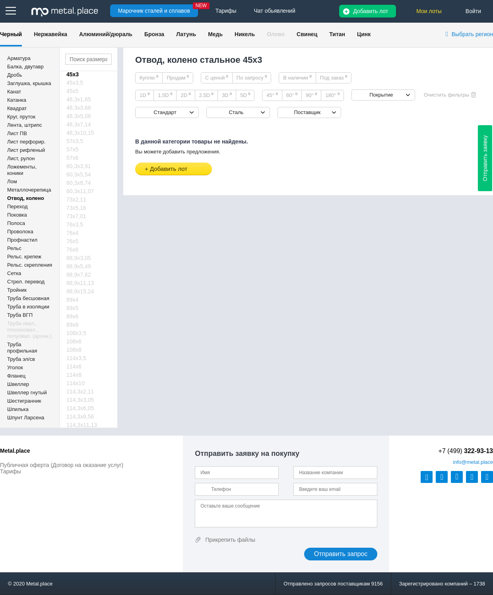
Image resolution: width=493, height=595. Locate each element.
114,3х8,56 (80, 416)
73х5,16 (76, 208)
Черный (11, 34)
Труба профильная (22, 347)
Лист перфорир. (26, 142)
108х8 (74, 350)
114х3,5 (76, 358)
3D (227, 95)
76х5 (72, 241)
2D (185, 95)
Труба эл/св (21, 359)
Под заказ (333, 77)
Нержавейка (50, 34)
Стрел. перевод (26, 282)
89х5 (72, 308)
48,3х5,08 (78, 116)
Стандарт (164, 112)
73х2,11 (76, 199)
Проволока (20, 232)
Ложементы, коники (22, 170)
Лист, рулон (21, 158)
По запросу (252, 77)
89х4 (72, 300)
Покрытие (381, 95)
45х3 (72, 74)
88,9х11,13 (80, 283)
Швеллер (18, 384)
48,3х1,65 (78, 99)
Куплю (149, 77)
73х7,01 (76, 216)
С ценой (216, 77)
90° (311, 95)
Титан (337, 34)
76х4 (72, 233)
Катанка (16, 100)
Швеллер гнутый (27, 392)
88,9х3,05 (78, 258)
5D (245, 95)
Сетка (14, 273)
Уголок (15, 367)
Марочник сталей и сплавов (154, 11)
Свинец (307, 34)
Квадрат (17, 108)
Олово (276, 34)
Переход (17, 206)
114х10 (75, 383)
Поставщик (307, 112)
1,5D (165, 95)
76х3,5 (74, 224)
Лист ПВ (17, 133)
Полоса (16, 223)
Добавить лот (370, 11)
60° (291, 95)
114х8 (74, 375)
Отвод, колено (25, 198)
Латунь (186, 34)
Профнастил (22, 240)
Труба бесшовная (28, 298)
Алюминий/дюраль (105, 34)
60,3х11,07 (80, 191)
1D (144, 95)
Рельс (14, 248)
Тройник (17, 290)
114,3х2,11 (80, 391)
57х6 (72, 158)
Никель (245, 34)
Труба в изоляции (28, 307)
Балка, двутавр (25, 67)
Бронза (154, 34)
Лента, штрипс (24, 125)
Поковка (17, 215)
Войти (473, 11)
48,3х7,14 (78, 124)
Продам (178, 77)
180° (332, 95)
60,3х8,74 (78, 183)
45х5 (72, 91)
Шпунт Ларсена (25, 418)
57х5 (72, 149)
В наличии (297, 77)
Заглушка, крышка (29, 83)
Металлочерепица (29, 190)
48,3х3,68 (78, 108)
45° (272, 95)
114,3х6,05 (80, 408)
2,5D (206, 95)
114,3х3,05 (80, 400)
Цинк (364, 34)
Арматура (19, 58)
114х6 (74, 366)
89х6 (72, 316)
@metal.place (473, 462)
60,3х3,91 (78, 166)
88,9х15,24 (80, 291)
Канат (14, 92)
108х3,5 (76, 333)
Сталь (236, 112)
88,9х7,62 (78, 274)
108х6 (74, 341)
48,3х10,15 (80, 133)
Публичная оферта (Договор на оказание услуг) (61, 465)
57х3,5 (74, 141)
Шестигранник (24, 401)
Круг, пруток (21, 117)
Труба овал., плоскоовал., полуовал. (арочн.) (29, 329)
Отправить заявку (485, 158)
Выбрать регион (472, 34)
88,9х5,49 (78, 266)
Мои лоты (429, 11)
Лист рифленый (26, 150)
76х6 (72, 249)
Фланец (16, 376)
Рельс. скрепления (29, 265)
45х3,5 (74, 82)
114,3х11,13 (81, 425)
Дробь (14, 75)
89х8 (72, 325)
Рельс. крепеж (24, 257)
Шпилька (18, 409)
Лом (12, 181)
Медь (215, 34)
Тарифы (10, 471)
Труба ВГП (20, 315)
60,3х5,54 (78, 174)
